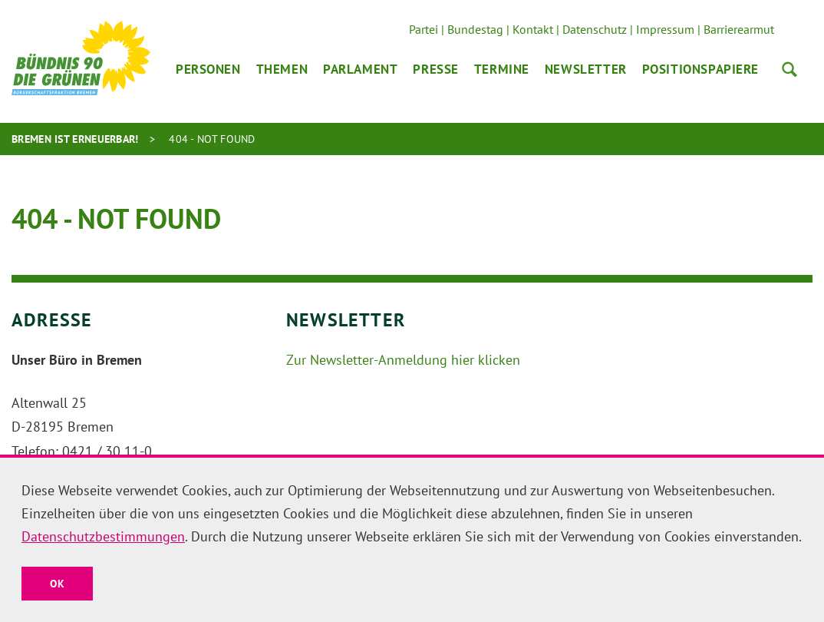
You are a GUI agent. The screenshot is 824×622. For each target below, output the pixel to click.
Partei (423, 29)
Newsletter (586, 69)
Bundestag (475, 29)
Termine (501, 69)
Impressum (665, 29)
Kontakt (533, 29)
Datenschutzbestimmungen (103, 536)
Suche (789, 69)
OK (57, 584)
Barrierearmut (739, 29)
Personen (208, 69)
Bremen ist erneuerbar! (75, 139)
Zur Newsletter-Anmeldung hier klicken (403, 360)
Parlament (360, 69)
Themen (282, 69)
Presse (435, 69)
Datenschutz (594, 29)
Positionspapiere (700, 69)
